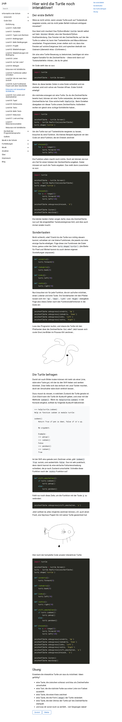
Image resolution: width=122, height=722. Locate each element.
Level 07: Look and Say (14, 118)
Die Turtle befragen (99, 9)
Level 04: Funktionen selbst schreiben (16, 74)
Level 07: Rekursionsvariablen (13, 123)
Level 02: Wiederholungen (15, 49)
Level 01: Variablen (13, 31)
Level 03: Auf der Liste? (15, 62)
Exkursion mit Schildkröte (15, 69)
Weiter (46, 712)
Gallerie (7, 137)
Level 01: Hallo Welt (13, 28)
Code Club (8, 21)
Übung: (95, 12)
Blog (3, 162)
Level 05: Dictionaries (14, 104)
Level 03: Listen (12, 58)
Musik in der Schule (9, 140)
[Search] (15, 9)
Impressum (6, 158)
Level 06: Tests (11, 108)
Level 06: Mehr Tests (13, 111)
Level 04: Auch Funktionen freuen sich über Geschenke (16, 85)
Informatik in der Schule (11, 13)
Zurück (37, 712)
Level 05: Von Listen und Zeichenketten (15, 96)
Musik (4, 147)
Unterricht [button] (8, 17)
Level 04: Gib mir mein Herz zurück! (16, 79)
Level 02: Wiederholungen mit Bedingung (17, 54)
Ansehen (5, 151)
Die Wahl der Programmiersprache (12, 132)
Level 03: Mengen (12, 66)
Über (3, 154)
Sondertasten (97, 6)
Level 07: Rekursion (13, 115)
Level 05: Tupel (11, 100)
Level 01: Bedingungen (14, 39)
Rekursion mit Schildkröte (15, 128)
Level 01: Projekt (12, 46)
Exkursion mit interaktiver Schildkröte (15, 90)
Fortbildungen (7, 144)
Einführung (10, 24)
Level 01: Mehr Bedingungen (17, 42)
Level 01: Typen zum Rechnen (17, 35)
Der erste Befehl (98, 2)
